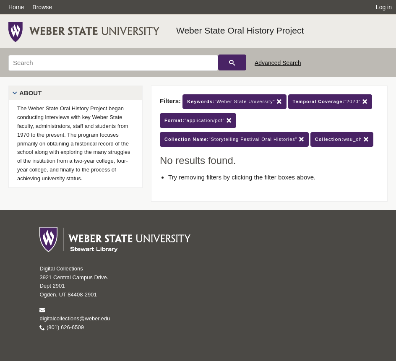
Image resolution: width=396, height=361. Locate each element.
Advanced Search (278, 63)
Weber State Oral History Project (240, 30)
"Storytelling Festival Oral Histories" (234, 139)
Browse (42, 7)
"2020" (330, 101)
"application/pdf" (198, 120)
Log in (384, 7)
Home (16, 7)
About (30, 92)
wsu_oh (342, 139)
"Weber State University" (234, 101)
